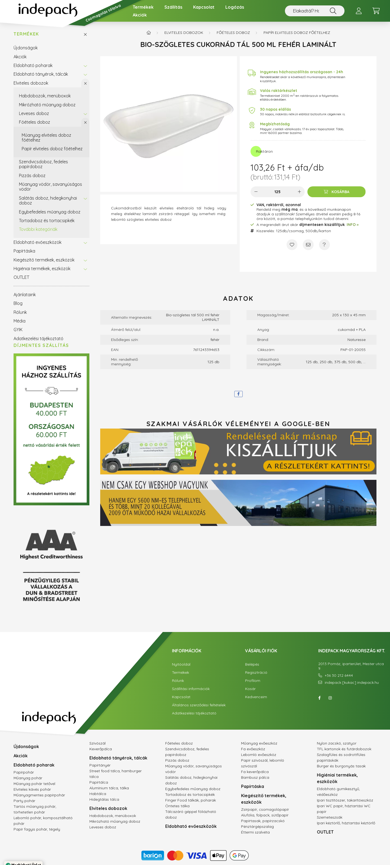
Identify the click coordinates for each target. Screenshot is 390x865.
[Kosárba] (336, 191)
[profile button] (358, 10)
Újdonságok (26, 47)
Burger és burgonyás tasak (341, 766)
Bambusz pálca (255, 777)
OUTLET (21, 277)
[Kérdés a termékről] (324, 244)
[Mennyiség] (277, 191)
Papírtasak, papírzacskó (263, 820)
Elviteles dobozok (31, 83)
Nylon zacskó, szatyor (336, 743)
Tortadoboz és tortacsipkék (46, 220)
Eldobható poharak (33, 65)
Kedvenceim (256, 697)
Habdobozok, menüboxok (45, 95)
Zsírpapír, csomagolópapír (265, 809)
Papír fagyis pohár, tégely (37, 829)
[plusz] (299, 192)
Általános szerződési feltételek (199, 705)
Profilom (252, 680)
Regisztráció (256, 672)
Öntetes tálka (177, 805)
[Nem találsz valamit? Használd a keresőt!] (314, 10)
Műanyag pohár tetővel (34, 783)
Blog (18, 303)
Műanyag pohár (28, 777)
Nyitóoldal (181, 664)
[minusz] (256, 192)
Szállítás (173, 7)
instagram (330, 697)
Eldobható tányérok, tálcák (41, 74)
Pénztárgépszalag (257, 826)
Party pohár (24, 800)
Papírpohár (24, 772)
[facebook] (238, 394)
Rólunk (20, 312)
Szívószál (97, 743)
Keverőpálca (100, 748)
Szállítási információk (191, 689)
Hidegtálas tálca (104, 799)
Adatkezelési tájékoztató (38, 338)
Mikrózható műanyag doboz (47, 104)
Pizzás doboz (32, 175)
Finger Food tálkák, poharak (190, 800)
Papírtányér (99, 765)
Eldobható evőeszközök (37, 242)
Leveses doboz (34, 113)
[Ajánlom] (308, 244)
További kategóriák (38, 229)
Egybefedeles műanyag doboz (49, 212)
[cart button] (375, 10)
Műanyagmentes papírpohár (39, 795)
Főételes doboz (34, 122)
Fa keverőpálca (255, 771)
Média (19, 321)
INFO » (353, 224)
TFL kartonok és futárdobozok (344, 748)
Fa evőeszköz (253, 748)
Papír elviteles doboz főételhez (52, 148)
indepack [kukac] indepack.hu (352, 682)
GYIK (18, 329)
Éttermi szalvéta (255, 832)
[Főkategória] (149, 32)
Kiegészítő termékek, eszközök (44, 260)
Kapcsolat (203, 7)
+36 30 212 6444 (339, 675)
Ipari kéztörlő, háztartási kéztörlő (346, 823)
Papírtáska (24, 251)
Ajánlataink (25, 294)
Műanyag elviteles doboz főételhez (46, 137)
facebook (319, 697)
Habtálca (97, 793)
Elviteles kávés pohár (32, 789)
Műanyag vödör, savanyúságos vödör (50, 186)
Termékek (143, 7)
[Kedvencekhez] (292, 244)
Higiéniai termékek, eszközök (42, 268)
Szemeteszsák (329, 817)
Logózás (234, 7)
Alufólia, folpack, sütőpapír (264, 815)
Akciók (140, 15)
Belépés (252, 664)
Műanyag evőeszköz (259, 743)
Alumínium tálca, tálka (109, 788)
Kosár (250, 689)
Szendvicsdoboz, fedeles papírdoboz (43, 164)
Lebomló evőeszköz (258, 754)
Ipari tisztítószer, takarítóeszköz (345, 800)
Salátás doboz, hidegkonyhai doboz (48, 200)
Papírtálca (98, 782)
